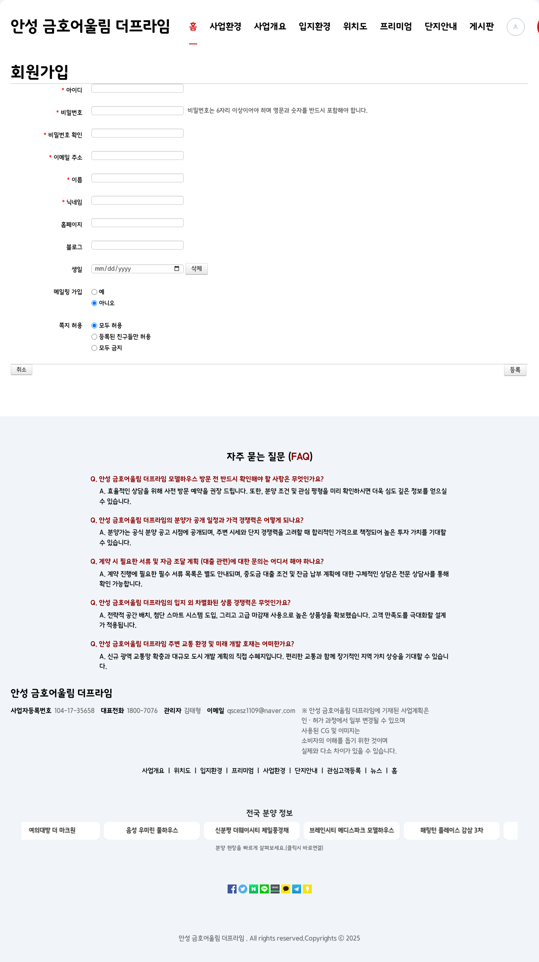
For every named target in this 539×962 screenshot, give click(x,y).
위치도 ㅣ (186, 770)
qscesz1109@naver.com (251, 711)
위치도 (355, 26)
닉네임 (72, 202)
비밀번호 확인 (62, 135)
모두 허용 (106, 325)
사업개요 (270, 26)
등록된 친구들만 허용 (121, 336)
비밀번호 (69, 112)
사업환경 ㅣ (278, 770)
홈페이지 (71, 224)
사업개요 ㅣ (157, 770)
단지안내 (441, 26)
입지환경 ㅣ (215, 770)
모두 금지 (106, 348)
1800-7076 (129, 711)
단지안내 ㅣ (310, 770)
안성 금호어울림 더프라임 (90, 26)
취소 (21, 370)
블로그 (74, 247)
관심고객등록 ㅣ (348, 770)
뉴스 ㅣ (380, 770)
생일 (77, 269)
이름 (74, 180)
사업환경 (225, 26)
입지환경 (315, 26)
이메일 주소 (65, 157)
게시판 (482, 26)
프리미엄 (396, 26)
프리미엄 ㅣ (246, 770)
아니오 (103, 303)
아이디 (71, 90)
